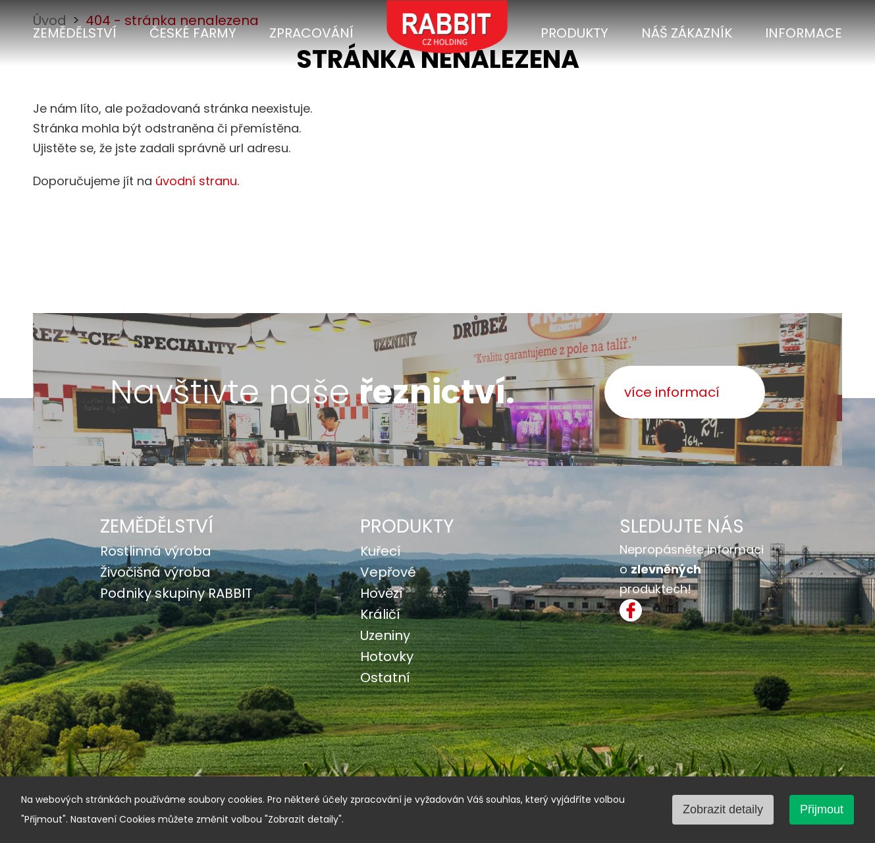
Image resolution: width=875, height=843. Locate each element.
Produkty (574, 33)
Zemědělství (75, 33)
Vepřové (388, 572)
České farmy (192, 33)
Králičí (380, 614)
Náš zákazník (686, 33)
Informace (803, 33)
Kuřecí (380, 551)
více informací (672, 392)
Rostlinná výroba (155, 551)
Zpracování (311, 33)
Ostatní (385, 677)
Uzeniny (385, 635)
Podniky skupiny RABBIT (176, 593)
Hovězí (381, 593)
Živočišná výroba (155, 572)
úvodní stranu (196, 181)
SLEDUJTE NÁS (682, 526)
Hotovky (386, 656)
